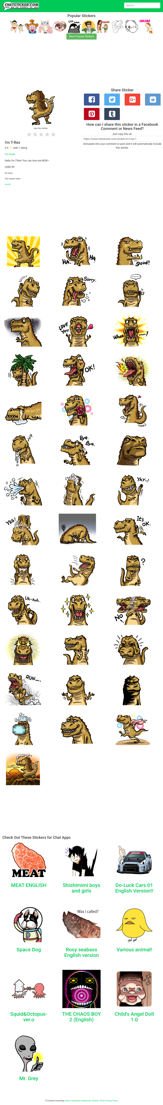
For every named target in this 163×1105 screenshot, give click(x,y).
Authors (95, 1100)
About (68, 1100)
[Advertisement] (81, 65)
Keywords (86, 1100)
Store (102, 1100)
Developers (76, 1100)
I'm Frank (10, 154)
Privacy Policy (111, 1100)
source (8, 184)
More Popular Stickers (81, 36)
